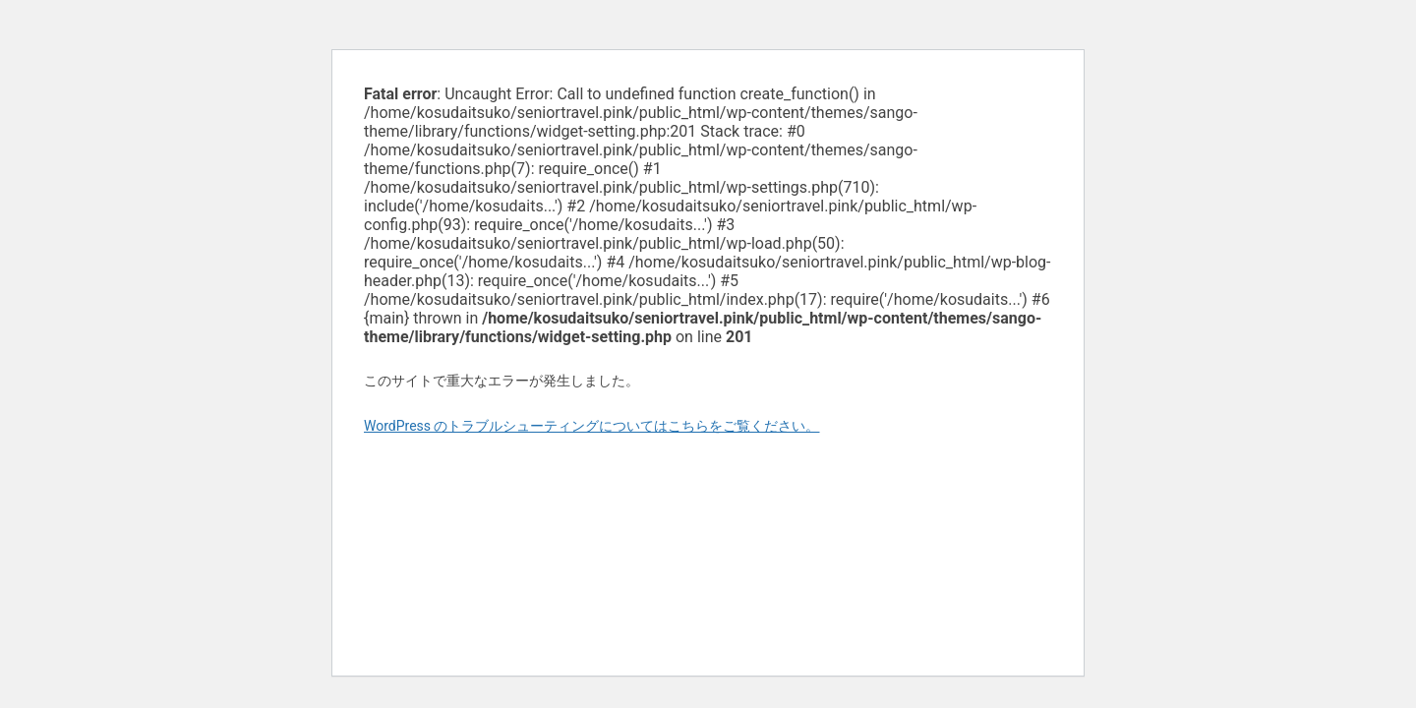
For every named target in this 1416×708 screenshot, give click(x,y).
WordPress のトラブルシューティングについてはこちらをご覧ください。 (592, 426)
